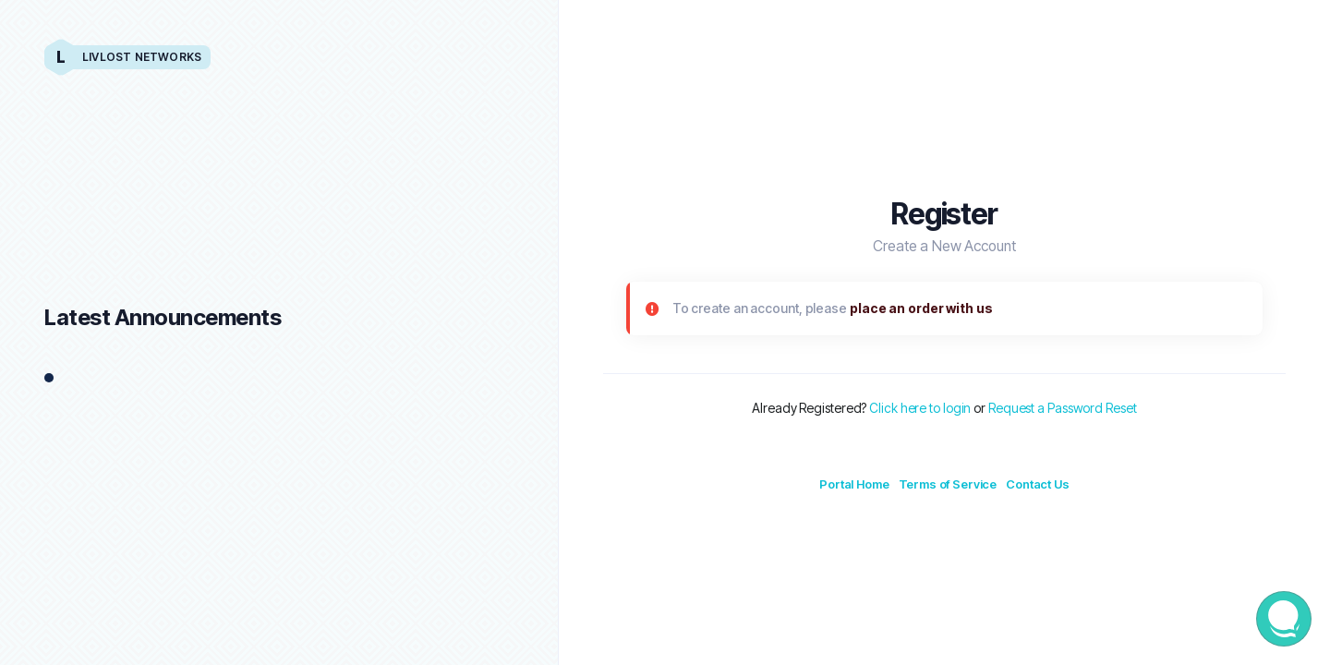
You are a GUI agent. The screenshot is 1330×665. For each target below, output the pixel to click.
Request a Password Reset (1062, 408)
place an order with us (921, 308)
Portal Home (854, 484)
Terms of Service (948, 484)
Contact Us (1038, 484)
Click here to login (920, 408)
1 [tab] (49, 378)
